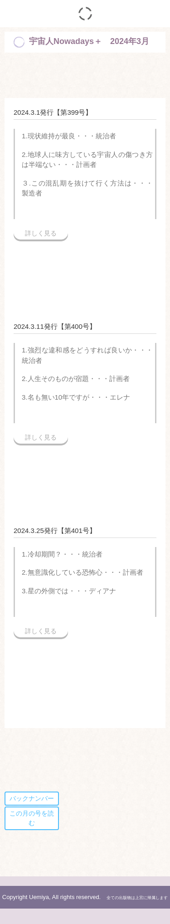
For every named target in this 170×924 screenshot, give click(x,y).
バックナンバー (32, 798)
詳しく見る (41, 233)
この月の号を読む (32, 818)
